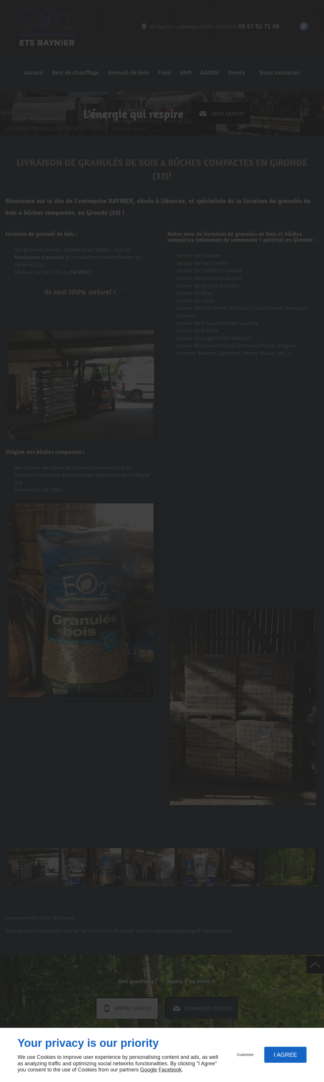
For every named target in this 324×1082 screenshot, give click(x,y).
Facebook (170, 1070)
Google (148, 1070)
